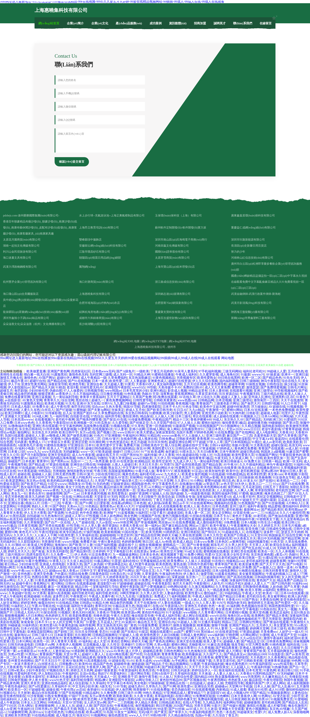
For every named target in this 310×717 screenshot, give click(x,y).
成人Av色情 (163, 541)
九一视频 (221, 580)
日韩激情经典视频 (255, 586)
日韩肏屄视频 (17, 680)
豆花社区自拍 (75, 667)
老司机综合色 (256, 596)
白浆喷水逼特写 (33, 676)
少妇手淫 (297, 696)
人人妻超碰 (138, 381)
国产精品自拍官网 (147, 535)
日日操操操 (246, 477)
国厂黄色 (130, 625)
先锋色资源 (101, 615)
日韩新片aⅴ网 (44, 644)
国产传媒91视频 (234, 705)
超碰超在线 (142, 583)
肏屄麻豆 (171, 451)
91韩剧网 (23, 506)
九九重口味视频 (124, 403)
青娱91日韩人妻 (291, 471)
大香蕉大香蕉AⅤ (131, 525)
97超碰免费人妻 (173, 487)
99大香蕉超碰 (27, 471)
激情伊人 (296, 570)
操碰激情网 (54, 493)
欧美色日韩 (94, 487)
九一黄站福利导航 (65, 397)
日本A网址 (25, 705)
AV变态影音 (281, 696)
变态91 (104, 631)
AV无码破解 (285, 673)
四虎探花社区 (80, 371)
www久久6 (161, 567)
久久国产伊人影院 (85, 609)
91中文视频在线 (111, 580)
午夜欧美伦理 (127, 548)
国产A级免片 (125, 371)
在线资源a (141, 551)
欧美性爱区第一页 (277, 458)
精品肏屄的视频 (25, 393)
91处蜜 (115, 631)
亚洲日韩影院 (190, 532)
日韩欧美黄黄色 (165, 400)
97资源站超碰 (249, 631)
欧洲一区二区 (251, 377)
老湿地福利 (118, 647)
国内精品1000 (257, 654)
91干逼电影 (174, 612)
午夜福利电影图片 (202, 712)
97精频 (84, 557)
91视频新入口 (250, 416)
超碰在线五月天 (107, 455)
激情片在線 (132, 657)
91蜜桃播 (155, 413)
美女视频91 (228, 477)
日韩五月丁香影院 (276, 487)
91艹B (145, 451)
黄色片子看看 (241, 516)
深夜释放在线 (9, 609)
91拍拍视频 (166, 403)
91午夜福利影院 (260, 664)
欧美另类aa (179, 538)
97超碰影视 (37, 689)
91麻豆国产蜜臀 (297, 451)
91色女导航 (190, 406)
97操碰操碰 (156, 683)
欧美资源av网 (130, 612)
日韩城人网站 (156, 429)
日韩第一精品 (271, 461)
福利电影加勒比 (273, 426)
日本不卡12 (43, 622)
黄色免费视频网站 (119, 400)
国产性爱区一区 (286, 602)
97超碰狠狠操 (145, 506)
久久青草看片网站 (211, 612)
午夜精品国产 (161, 419)
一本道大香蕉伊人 (24, 664)
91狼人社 (206, 455)
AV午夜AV (230, 464)
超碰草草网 (236, 384)
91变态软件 (125, 535)
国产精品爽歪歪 (185, 657)
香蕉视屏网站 (184, 393)
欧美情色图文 (149, 635)
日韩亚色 (11, 429)
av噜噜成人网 (55, 435)
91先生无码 (291, 377)
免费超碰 (134, 599)
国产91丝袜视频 (273, 503)
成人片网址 (234, 651)
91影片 (216, 705)
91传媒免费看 (147, 625)
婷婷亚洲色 (301, 557)
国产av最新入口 (264, 567)
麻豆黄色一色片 (150, 548)
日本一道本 (100, 381)
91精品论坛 (164, 657)
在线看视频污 (44, 419)
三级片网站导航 (138, 673)
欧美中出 (232, 471)
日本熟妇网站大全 (161, 467)
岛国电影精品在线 (231, 529)
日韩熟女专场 (185, 496)
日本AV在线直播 (255, 410)
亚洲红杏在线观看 (45, 426)
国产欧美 (75, 545)
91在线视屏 (152, 654)
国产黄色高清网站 (162, 641)
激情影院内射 (292, 619)
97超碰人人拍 (159, 493)
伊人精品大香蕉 (146, 702)
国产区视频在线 (195, 680)
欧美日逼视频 (52, 548)
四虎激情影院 (151, 406)
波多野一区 (271, 532)
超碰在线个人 (128, 545)
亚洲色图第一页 (124, 490)
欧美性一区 (41, 641)
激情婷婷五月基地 (260, 602)
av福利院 (269, 590)
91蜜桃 (264, 635)
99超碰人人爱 (276, 371)
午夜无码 (220, 458)
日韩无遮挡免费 (64, 474)
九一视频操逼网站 (125, 554)
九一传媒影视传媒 (197, 493)
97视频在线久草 (57, 670)
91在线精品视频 (43, 715)
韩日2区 (148, 541)
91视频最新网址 (278, 692)
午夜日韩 (100, 471)
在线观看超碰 (200, 557)
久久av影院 (104, 522)
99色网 (296, 660)
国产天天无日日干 (48, 660)
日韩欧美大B (151, 647)
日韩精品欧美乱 (170, 702)
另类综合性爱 (183, 676)
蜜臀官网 (221, 657)
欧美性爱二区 (118, 381)
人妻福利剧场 (173, 593)
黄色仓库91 (37, 493)
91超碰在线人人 (233, 532)
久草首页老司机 (206, 393)
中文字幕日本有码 (120, 683)
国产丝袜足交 (139, 422)
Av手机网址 (179, 660)
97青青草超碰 (291, 429)
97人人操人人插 (188, 422)
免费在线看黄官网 (17, 397)
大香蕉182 (286, 432)
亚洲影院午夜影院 (118, 387)
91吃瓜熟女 (103, 422)
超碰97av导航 (147, 403)
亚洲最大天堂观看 (17, 416)
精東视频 (203, 625)
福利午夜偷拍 (257, 506)
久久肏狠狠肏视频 (113, 599)
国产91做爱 (75, 509)
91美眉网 (35, 548)
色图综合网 (40, 577)
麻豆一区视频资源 (60, 586)
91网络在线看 (146, 619)
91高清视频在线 (95, 660)
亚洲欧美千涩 (68, 557)
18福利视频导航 (258, 541)
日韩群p (85, 602)
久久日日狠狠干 (292, 647)
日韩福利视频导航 (267, 577)
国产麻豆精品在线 (175, 525)
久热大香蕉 (114, 406)
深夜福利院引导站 (105, 586)
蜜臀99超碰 (213, 480)
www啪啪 (190, 612)
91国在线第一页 (133, 532)
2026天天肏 (138, 577)
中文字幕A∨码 (262, 438)
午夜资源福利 (128, 670)
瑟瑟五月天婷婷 (292, 532)
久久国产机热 (159, 628)
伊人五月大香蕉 (35, 512)
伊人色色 (80, 554)
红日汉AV (181, 410)
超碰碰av (221, 686)
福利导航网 (87, 625)
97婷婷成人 (225, 448)
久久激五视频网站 (201, 586)
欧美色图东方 (52, 638)
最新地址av (22, 635)
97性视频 (92, 516)
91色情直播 (132, 393)
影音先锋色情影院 (293, 599)
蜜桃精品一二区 (174, 545)
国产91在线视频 (79, 381)
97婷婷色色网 (203, 432)
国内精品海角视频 (62, 458)
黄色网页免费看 (245, 448)
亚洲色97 (165, 625)
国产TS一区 (19, 529)
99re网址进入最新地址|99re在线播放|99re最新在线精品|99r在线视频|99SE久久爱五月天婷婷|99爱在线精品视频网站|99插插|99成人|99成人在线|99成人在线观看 (110, 358)
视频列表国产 (255, 683)
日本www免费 (204, 541)
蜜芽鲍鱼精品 (86, 590)
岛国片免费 (184, 432)
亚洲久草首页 (30, 683)
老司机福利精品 (123, 448)
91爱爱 (167, 580)
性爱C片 (260, 712)
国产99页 (136, 654)
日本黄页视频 (27, 525)
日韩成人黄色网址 (193, 635)
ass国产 (179, 631)
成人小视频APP (237, 692)
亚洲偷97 (127, 644)
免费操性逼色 (9, 628)
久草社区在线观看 (103, 548)
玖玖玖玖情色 (157, 442)
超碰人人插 (215, 683)
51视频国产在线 (149, 516)
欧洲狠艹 (110, 512)
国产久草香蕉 (287, 435)
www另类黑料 (250, 676)
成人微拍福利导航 (209, 522)
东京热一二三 (195, 577)
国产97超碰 (64, 410)
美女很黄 (14, 676)
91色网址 (264, 696)
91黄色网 (269, 670)
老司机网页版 (250, 471)
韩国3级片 (143, 606)
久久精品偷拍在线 (181, 715)
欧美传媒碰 (116, 638)
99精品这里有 (198, 390)
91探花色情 (49, 612)
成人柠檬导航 (277, 705)
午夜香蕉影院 (161, 583)
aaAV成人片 (194, 709)
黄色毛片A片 (28, 532)
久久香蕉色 (44, 422)
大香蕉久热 (74, 564)
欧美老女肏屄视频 (194, 474)
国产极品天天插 (65, 709)
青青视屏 (203, 438)
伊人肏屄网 (124, 689)
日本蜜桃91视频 (236, 612)
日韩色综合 (275, 384)
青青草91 (43, 461)
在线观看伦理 (298, 438)
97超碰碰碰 (125, 583)
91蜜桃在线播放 (162, 374)
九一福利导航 (59, 416)
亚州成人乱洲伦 (259, 397)
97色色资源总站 (117, 442)
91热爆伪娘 (100, 567)
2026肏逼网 (150, 699)
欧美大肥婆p (145, 432)
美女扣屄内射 (166, 619)
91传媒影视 (53, 413)
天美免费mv (268, 631)
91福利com (299, 583)
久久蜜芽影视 (209, 374)
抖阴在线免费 (78, 574)
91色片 (98, 435)
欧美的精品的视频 (60, 480)
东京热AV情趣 (279, 709)
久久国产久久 (212, 654)
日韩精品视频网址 (105, 635)
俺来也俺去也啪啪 (76, 548)
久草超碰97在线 (19, 593)
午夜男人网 (30, 619)
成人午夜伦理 (60, 406)
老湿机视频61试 (159, 577)
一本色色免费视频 (282, 410)
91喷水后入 (187, 451)
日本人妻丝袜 (218, 390)
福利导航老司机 (83, 593)
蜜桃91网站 (234, 410)
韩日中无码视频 (268, 538)
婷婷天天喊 (170, 535)
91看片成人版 (145, 471)
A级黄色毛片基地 (29, 445)
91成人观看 (238, 689)
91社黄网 (284, 557)
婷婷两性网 (181, 580)
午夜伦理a (67, 689)
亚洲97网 (301, 516)
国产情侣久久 (211, 532)
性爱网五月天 (185, 467)
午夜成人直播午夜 (101, 596)
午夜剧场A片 (174, 606)
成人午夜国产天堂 (284, 635)
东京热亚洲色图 (262, 554)
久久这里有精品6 (292, 519)
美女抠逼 (6, 599)
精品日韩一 (83, 586)
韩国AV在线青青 (225, 467)
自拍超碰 (33, 516)
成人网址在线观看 (195, 615)
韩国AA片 (32, 503)
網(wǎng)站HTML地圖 (182, 341)
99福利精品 (232, 593)
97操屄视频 (92, 532)
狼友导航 (237, 644)
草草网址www (204, 500)
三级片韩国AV (15, 554)
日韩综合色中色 (186, 448)
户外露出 (60, 574)
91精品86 (155, 557)
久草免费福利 (117, 377)
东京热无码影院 (61, 529)
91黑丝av (31, 654)
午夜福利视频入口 (279, 574)
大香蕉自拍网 (269, 599)
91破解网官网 (18, 712)
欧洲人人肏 (192, 506)
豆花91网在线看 (117, 654)
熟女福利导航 (30, 487)
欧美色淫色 (147, 670)
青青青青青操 (171, 654)
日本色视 (139, 503)
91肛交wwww (57, 484)
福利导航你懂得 (81, 680)
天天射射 (23, 692)
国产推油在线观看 (281, 516)
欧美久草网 (253, 590)
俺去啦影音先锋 (142, 615)
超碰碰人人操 (41, 474)
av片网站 (154, 487)
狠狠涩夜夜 (46, 393)
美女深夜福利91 (205, 548)
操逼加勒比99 (146, 709)
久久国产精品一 (136, 529)
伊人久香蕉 (166, 455)
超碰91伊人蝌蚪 (68, 377)
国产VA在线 (179, 567)
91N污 (221, 602)
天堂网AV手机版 (240, 686)
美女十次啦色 (75, 487)
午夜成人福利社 (186, 374)
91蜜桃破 (79, 410)
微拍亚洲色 (130, 416)
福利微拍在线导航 (36, 519)
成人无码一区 (123, 374)
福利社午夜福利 (82, 606)
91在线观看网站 (201, 503)
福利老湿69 (292, 638)
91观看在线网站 (226, 574)
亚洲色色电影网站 (176, 557)
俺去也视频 (25, 538)
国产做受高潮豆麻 (79, 435)
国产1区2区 (169, 519)
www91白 (139, 387)
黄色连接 (179, 564)
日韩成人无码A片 (26, 612)
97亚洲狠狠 (113, 435)
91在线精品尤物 (67, 602)
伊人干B (14, 384)
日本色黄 (28, 461)
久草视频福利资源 (293, 467)
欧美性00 (85, 664)
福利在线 (293, 644)
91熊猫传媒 (172, 638)
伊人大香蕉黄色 (11, 667)
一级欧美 (142, 371)
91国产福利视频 (105, 545)
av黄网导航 (237, 541)
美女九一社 (19, 493)
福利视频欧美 (181, 596)
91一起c (301, 606)
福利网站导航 (233, 702)
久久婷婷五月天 (269, 525)
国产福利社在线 (148, 519)
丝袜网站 (136, 477)
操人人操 (206, 619)
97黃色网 (133, 647)
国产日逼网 (98, 529)
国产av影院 (16, 490)
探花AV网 (143, 448)
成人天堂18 (101, 641)
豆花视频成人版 (94, 644)
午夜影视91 (201, 583)
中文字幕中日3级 (134, 467)
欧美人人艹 (55, 448)
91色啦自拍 (268, 609)
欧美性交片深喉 (171, 551)
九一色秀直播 (98, 461)
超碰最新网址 (216, 577)
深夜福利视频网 (227, 500)
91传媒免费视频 (139, 419)
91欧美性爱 (66, 535)
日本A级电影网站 (224, 570)
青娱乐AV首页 (118, 477)
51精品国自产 (27, 647)
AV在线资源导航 (226, 631)
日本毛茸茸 (254, 670)
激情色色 (30, 377)
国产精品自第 (212, 464)
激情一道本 (285, 567)
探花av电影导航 (181, 628)
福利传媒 (150, 455)
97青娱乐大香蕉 (59, 442)
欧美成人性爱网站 (40, 545)
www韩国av (113, 390)
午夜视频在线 (124, 705)
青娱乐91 (209, 567)
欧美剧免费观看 (80, 615)
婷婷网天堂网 (259, 628)
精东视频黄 (182, 471)
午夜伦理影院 (272, 680)
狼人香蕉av (71, 570)
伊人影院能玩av (19, 387)
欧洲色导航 (77, 384)
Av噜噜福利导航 (19, 426)
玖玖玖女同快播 (86, 631)
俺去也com (192, 609)
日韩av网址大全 (121, 538)
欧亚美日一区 (17, 689)
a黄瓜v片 (281, 554)
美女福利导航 (47, 557)
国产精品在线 (56, 381)
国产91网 (85, 503)
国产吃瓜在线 (251, 548)
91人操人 (165, 676)
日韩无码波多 (180, 670)
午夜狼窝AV (78, 596)
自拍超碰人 (198, 683)
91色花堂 (71, 512)
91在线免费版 (224, 432)
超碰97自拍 (38, 381)
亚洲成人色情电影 (52, 564)
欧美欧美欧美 (292, 442)
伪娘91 (293, 554)
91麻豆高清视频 (218, 644)
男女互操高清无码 (109, 625)
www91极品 (8, 525)
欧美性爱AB (222, 496)
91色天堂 (277, 541)
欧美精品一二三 (288, 480)
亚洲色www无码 (153, 599)
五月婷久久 (264, 625)
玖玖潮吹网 (97, 442)
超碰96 (19, 561)
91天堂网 (166, 480)
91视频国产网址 (267, 455)
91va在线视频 (220, 438)
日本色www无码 (103, 371)
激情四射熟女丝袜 (80, 471)
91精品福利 (91, 692)
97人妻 (88, 545)
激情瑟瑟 (252, 387)
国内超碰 (176, 493)
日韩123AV (132, 451)
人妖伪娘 (276, 586)
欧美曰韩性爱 (297, 628)
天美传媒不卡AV (170, 387)
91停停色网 (51, 429)
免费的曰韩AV (193, 387)
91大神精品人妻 (62, 519)
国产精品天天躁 (43, 387)
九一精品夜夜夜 (218, 590)
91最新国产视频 (184, 426)
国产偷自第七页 (126, 480)
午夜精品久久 (83, 480)
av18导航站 (127, 709)
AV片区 (96, 577)
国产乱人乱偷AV (283, 686)
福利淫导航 (204, 467)
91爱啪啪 (301, 699)
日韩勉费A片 (68, 664)
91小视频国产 (149, 480)
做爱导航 (207, 574)
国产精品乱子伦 (157, 664)
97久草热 (137, 426)
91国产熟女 (250, 599)
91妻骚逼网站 (30, 590)
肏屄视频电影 (144, 705)
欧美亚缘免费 (248, 564)
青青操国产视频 (50, 654)
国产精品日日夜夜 (232, 596)
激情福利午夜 (245, 519)
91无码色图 (101, 484)
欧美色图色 (164, 564)
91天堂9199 (259, 535)
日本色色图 (220, 506)
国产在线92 (129, 631)
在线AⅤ (157, 606)
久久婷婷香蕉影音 (115, 577)
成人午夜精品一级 (93, 377)
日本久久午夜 (160, 538)
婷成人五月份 (135, 410)
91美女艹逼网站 (125, 712)
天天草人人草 (258, 545)
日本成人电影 (20, 406)
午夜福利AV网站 (134, 435)
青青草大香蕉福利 (92, 397)
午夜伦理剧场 (48, 532)
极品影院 (255, 680)
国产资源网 (56, 512)
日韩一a (117, 609)
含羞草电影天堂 (265, 435)
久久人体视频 (285, 551)
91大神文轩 (83, 519)
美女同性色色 (83, 676)
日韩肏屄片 (56, 667)
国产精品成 (37, 464)
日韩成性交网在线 (279, 529)
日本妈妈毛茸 (222, 538)
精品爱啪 (274, 506)
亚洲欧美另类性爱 (17, 715)
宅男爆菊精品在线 (153, 561)
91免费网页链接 (204, 696)
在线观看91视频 (241, 390)
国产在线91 (267, 480)
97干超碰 (199, 442)
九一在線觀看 (238, 628)
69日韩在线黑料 (229, 377)
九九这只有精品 (72, 490)
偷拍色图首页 (117, 715)
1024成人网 (40, 416)
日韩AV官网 (144, 644)
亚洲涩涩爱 (79, 442)
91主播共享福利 (209, 622)
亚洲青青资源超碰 (277, 660)
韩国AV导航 (131, 406)
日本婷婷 (98, 551)
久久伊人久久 (23, 535)
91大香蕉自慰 (260, 445)
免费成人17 (162, 596)
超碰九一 (97, 400)
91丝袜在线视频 (201, 516)
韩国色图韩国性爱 (281, 606)
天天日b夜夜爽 (207, 451)
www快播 (224, 567)
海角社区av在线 (238, 615)
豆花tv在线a (88, 673)
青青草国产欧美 (226, 564)
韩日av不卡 (181, 503)
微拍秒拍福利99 (297, 689)
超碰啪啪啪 (108, 535)
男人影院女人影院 (53, 567)
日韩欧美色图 (185, 438)
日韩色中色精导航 (200, 564)
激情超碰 (137, 664)
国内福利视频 (229, 381)
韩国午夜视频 (293, 680)
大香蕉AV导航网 (108, 612)
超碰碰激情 (210, 519)
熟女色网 (130, 516)
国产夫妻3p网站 (99, 410)
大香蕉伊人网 (95, 667)
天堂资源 (204, 509)
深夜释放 (166, 393)
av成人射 (291, 448)
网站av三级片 (198, 525)
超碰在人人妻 (35, 435)
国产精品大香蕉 (277, 615)
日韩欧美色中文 (152, 445)
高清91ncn (36, 712)
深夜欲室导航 (57, 384)
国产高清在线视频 (240, 577)
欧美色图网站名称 (213, 487)
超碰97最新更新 (105, 670)
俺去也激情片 (297, 705)
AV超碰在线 (277, 406)
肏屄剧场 (20, 390)
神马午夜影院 (270, 381)
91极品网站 (102, 561)
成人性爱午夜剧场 (141, 564)
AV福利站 (85, 641)
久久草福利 (97, 683)
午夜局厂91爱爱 (84, 622)
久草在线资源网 (190, 535)
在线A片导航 (192, 702)
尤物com (62, 477)
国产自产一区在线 (57, 522)
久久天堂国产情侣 (163, 422)
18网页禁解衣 (129, 593)
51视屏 (195, 664)
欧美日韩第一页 (250, 557)
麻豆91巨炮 (167, 699)
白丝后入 (47, 410)
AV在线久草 (187, 397)
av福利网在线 (55, 647)
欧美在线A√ (246, 467)
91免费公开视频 (150, 580)
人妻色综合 (299, 692)
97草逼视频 (207, 448)
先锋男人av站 (31, 638)
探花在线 (91, 490)
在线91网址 (183, 696)
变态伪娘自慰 (181, 689)
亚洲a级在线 (99, 538)
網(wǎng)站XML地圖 (127, 341)
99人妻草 (221, 628)
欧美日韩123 (290, 522)
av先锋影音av (26, 651)
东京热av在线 (35, 480)
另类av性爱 (16, 654)
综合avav (98, 406)
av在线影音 (12, 400)
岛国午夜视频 (125, 619)
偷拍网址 (23, 432)
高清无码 (295, 445)
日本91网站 (24, 641)
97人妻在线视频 (169, 602)
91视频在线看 (120, 426)
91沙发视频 (35, 696)
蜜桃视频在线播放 (216, 551)
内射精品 (222, 689)
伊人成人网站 (276, 683)
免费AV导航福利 (184, 529)
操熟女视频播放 (150, 545)
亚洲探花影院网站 (40, 631)
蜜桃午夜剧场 (129, 586)
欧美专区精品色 (70, 532)
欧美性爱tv (185, 686)
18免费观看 (231, 522)
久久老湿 (210, 709)
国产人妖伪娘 (93, 564)
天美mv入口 (75, 506)
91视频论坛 (8, 692)
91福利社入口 (20, 606)
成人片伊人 (133, 651)
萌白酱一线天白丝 (37, 374)
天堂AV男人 (71, 654)
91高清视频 (222, 455)
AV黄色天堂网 (32, 400)
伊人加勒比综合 (49, 673)
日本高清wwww (22, 419)
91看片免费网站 (36, 561)
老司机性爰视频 (189, 519)
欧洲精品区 (143, 461)
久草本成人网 (27, 657)
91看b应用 (270, 557)
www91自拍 (218, 615)
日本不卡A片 (171, 406)
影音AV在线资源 (121, 461)
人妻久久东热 (30, 410)
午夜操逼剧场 (65, 590)
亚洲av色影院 (146, 490)
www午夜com (20, 570)
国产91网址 (126, 570)
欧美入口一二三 (260, 484)
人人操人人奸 (27, 699)
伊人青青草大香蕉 (64, 641)
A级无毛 (105, 686)
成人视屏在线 (147, 438)
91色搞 (46, 596)
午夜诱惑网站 (217, 680)
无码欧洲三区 (272, 419)
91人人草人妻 (91, 525)
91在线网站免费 (200, 538)
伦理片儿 (287, 413)
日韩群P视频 (270, 403)
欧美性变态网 (87, 699)
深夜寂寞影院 (165, 432)
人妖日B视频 (170, 635)
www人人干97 (139, 715)
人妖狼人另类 (183, 500)
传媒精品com (235, 561)
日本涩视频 (223, 400)
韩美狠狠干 (141, 689)
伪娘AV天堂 (150, 393)
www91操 (100, 477)
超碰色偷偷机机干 (248, 619)
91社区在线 (8, 471)
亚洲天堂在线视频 (189, 641)
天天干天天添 (198, 667)
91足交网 (133, 574)
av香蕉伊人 (64, 393)
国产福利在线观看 (33, 586)
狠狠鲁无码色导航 (110, 657)
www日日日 (251, 429)
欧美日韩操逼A (231, 461)
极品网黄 (256, 493)
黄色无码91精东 (83, 612)
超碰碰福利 (28, 557)
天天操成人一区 (105, 676)
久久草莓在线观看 (228, 586)
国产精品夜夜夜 (226, 647)
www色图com (186, 400)
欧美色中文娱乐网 (212, 406)
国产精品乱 (254, 419)
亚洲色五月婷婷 (196, 606)
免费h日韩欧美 (188, 619)
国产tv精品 (170, 548)
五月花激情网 (176, 599)
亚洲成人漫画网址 (252, 647)
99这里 (162, 709)
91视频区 (64, 612)
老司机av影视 (209, 477)
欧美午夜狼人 (219, 525)
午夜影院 (162, 670)
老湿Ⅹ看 (73, 387)
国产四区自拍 (103, 705)
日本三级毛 (183, 416)
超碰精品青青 (152, 651)
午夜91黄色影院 (109, 541)
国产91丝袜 (176, 709)
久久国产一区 (188, 477)
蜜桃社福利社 (211, 422)
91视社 (256, 442)
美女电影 (140, 683)
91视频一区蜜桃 (49, 438)
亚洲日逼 (301, 374)
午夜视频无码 (249, 393)
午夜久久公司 (9, 455)
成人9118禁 (276, 689)
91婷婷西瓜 (171, 532)
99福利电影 (179, 458)
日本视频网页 (55, 509)
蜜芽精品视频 (107, 570)
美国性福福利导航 (224, 493)
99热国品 (44, 471)
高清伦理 (14, 619)
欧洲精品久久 (95, 651)
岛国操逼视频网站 (121, 471)
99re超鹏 (105, 609)
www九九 (33, 451)
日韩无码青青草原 (275, 570)
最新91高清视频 (59, 593)
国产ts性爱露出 (39, 686)
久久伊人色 (43, 538)
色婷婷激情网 (131, 541)
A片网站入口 (295, 503)
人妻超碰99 (13, 638)
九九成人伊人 (182, 461)
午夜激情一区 (215, 410)
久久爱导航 (120, 422)
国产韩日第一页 (64, 538)
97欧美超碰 (103, 451)
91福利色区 (30, 625)
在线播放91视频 (190, 484)
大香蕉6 (245, 673)
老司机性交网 (285, 490)
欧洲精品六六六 (185, 509)
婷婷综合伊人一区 (204, 670)
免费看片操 (131, 445)
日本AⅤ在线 (29, 628)
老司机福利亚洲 (257, 561)
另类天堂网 (202, 705)
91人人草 (124, 557)
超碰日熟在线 (249, 451)
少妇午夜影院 (35, 670)
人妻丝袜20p (61, 651)
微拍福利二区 (213, 593)
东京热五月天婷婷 (44, 432)
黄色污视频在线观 (175, 516)
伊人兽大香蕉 (38, 680)
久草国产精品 (104, 480)
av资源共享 (211, 484)
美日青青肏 (206, 657)
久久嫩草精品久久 (275, 676)
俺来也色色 (130, 474)
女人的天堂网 (291, 577)
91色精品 (91, 506)
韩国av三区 (230, 622)
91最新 (245, 374)
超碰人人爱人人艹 (257, 583)
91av (41, 647)
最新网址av (252, 509)
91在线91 (218, 561)
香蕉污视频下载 (200, 660)
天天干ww (227, 519)
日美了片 (105, 490)
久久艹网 (162, 570)
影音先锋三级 (255, 529)
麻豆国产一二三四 (239, 435)
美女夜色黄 (223, 609)
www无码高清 (52, 451)
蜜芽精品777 (196, 692)
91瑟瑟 (116, 561)
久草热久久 (154, 686)
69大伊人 (241, 484)
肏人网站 (173, 429)
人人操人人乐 (65, 705)
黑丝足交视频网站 (269, 496)
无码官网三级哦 (100, 374)
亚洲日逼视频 (41, 397)
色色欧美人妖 (237, 680)
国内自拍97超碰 (70, 580)
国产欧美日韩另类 (159, 410)
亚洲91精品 (158, 390)
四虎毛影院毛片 (37, 554)
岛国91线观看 (14, 435)
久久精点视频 (251, 426)
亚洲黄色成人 (157, 381)
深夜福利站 (204, 496)
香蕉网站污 (41, 583)
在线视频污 (254, 532)
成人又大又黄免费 (217, 387)
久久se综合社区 (251, 638)
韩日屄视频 (164, 705)
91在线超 (107, 689)
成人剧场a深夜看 (159, 503)
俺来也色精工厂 (275, 493)
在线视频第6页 (102, 429)
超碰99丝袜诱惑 (238, 406)
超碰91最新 (268, 500)
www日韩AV (126, 432)
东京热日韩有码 (136, 413)
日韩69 (70, 583)
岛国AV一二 (79, 461)
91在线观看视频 (203, 689)
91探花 (143, 631)
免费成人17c (37, 442)
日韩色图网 (175, 609)
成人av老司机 (272, 442)
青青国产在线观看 (271, 448)
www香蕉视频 (156, 609)
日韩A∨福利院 (220, 445)
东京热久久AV (234, 419)
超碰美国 (192, 487)
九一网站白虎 (175, 590)
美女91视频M (41, 599)
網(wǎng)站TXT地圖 (154, 341)
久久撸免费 (108, 692)
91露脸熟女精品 (32, 403)
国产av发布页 (295, 654)
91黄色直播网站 (46, 580)
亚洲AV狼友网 (72, 660)
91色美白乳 (118, 574)
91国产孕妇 (57, 506)
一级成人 (188, 602)
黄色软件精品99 (153, 612)
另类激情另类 (51, 541)
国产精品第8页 (80, 551)
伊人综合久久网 (208, 397)
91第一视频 (180, 490)
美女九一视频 (287, 609)
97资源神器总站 (116, 564)
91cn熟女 (300, 625)
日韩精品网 (206, 400)
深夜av (154, 551)
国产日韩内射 (281, 583)
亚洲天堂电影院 (59, 455)
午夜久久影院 (120, 615)
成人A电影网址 (267, 432)
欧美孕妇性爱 (256, 474)
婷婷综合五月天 (135, 487)
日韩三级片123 (42, 635)
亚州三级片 (238, 506)
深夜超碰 (177, 577)
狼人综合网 (173, 445)
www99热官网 (123, 522)
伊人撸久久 (191, 574)
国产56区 (164, 490)
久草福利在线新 (185, 673)
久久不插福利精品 (86, 393)
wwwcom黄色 (171, 435)
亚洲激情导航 (138, 628)
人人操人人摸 (164, 416)
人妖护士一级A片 (291, 631)
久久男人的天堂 (236, 545)
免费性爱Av (19, 458)
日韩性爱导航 (142, 400)
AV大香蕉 (39, 593)
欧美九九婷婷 (35, 496)
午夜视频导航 (17, 464)
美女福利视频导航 (169, 384)
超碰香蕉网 (278, 561)
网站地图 (227, 358)
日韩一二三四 (50, 503)
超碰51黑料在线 (129, 699)
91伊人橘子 (189, 638)
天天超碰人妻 (113, 384)
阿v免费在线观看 (165, 397)
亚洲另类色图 (224, 619)
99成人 (217, 419)
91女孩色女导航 (284, 477)
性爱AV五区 (213, 554)
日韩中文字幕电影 (246, 609)
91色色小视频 (97, 467)
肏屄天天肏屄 (182, 583)
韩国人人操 (86, 709)
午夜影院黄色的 (290, 455)
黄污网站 (57, 583)
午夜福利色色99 (170, 574)
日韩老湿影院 (241, 438)
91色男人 (44, 651)
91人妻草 (120, 429)
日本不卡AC (222, 516)
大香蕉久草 (115, 529)
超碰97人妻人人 (93, 654)
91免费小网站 (194, 554)
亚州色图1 (24, 574)
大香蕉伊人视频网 (69, 644)
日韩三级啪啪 (249, 381)
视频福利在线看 (225, 503)
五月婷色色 (296, 371)
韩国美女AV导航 (80, 484)
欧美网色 (257, 615)
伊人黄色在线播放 (97, 509)
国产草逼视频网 (145, 522)
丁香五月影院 (162, 500)
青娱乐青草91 (187, 647)
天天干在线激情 (292, 400)
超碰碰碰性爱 (69, 619)
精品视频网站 (179, 664)
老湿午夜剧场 (271, 429)
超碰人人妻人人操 (234, 397)
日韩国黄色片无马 (17, 577)
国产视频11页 (106, 432)
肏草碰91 (93, 689)
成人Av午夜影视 (83, 455)
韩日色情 (130, 580)
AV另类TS (166, 464)
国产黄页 (160, 712)
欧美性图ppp (294, 509)
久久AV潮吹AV (15, 545)
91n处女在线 (193, 551)
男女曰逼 (6, 561)
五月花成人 (105, 622)
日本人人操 (262, 686)
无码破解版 (71, 451)
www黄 (71, 647)
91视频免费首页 (281, 699)
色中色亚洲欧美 (91, 512)
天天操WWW (49, 619)
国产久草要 (292, 586)
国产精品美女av (235, 654)
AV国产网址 (46, 377)
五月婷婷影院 (239, 657)
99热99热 (86, 500)
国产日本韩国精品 (237, 442)
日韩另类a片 (43, 709)
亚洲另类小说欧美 (214, 413)
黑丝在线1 (82, 400)
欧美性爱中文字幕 (109, 445)
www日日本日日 (229, 548)
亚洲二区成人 (195, 590)
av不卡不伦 (98, 638)
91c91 (130, 660)
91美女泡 (82, 538)
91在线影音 (276, 654)
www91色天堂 (59, 680)
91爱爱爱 (84, 429)
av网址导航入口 (147, 680)
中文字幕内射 (121, 509)
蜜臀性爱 (238, 387)
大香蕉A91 (233, 599)
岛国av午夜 (203, 715)
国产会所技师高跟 (188, 464)
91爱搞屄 (290, 419)
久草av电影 (162, 644)
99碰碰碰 (274, 422)
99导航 (151, 387)
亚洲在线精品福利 (54, 683)
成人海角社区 (229, 374)
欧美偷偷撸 (263, 477)
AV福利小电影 (24, 448)
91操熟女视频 (255, 384)
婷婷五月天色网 (81, 670)
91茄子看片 (158, 512)
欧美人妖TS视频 (108, 590)
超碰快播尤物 (257, 422)
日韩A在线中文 (162, 673)
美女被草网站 (277, 596)
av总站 (81, 689)
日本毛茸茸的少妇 (136, 390)
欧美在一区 (266, 551)
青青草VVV (164, 471)
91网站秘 (286, 416)
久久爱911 (181, 480)
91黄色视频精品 (163, 377)
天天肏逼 (204, 673)
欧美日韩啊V (14, 413)
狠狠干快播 (219, 625)
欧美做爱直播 (36, 371)
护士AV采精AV (125, 622)
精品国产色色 (102, 664)
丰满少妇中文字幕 (41, 477)
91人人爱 (195, 567)
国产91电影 (295, 564)
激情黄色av (107, 506)
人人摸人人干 (203, 628)
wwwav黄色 (51, 490)
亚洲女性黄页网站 (34, 384)
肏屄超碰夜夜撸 (161, 509)
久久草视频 (206, 647)
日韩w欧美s (16, 670)
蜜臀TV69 (192, 631)
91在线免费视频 (183, 522)
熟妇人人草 (40, 506)
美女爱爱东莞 (283, 625)
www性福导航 (283, 664)
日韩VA (106, 403)
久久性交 (113, 644)
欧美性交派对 (161, 461)
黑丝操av (164, 522)
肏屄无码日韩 (80, 406)
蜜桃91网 (11, 532)
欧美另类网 (154, 532)
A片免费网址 (107, 699)
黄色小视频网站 (257, 709)
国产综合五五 (145, 570)
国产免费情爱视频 (273, 387)
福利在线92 (130, 561)
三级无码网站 (232, 371)
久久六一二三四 (75, 467)
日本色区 (221, 541)
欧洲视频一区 (83, 422)
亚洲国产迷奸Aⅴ (85, 413)
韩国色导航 (61, 657)
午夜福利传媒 (260, 667)
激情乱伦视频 (256, 705)
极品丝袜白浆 (113, 487)
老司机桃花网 (271, 702)
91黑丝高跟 (17, 516)
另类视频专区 (186, 377)
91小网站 (196, 480)
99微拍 (102, 458)
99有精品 (54, 702)
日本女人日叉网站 (33, 702)
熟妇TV (103, 673)
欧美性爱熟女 (206, 377)
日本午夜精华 (229, 451)
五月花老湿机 (251, 487)
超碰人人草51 (74, 516)
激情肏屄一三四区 (266, 400)
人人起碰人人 (240, 667)
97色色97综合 (180, 570)
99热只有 (102, 647)
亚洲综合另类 (203, 686)
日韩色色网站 (173, 651)
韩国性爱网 (216, 651)
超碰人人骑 (84, 705)
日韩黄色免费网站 (279, 641)
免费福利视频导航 (210, 699)
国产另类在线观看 (51, 525)
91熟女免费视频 (56, 696)
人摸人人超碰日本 (124, 464)
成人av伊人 (19, 548)
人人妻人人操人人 (226, 673)
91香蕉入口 (57, 561)
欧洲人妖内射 (297, 596)
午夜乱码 (185, 548)
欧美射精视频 (110, 532)
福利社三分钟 (38, 458)
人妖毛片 (217, 583)
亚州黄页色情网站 (21, 660)
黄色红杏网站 (120, 641)
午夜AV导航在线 (43, 606)
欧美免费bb (175, 561)
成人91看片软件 (244, 496)
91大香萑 (12, 557)
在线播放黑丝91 (192, 429)
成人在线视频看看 (169, 506)
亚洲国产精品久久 (242, 625)
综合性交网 (294, 535)
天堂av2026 (234, 429)
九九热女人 (172, 474)
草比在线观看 (202, 416)
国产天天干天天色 (272, 564)
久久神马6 (168, 647)
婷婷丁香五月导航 (65, 500)
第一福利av (153, 525)
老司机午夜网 (65, 419)
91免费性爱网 (104, 619)
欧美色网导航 (217, 384)
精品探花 (146, 416)
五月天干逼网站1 (119, 397)
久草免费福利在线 (111, 413)
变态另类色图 (14, 496)
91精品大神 (142, 374)
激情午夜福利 (273, 638)
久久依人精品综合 (80, 561)
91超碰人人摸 (187, 622)
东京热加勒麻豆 (139, 377)
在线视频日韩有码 (138, 500)
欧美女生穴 (140, 509)
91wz (276, 484)
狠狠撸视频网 (14, 615)
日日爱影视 (102, 503)
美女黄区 (87, 619)
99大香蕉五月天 (245, 538)
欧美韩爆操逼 (191, 654)
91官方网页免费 (257, 644)
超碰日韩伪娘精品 (98, 448)
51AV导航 (119, 686)
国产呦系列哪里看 (89, 419)
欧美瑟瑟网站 (15, 480)
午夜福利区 (70, 673)
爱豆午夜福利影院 (24, 438)
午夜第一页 (70, 503)
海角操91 (61, 545)
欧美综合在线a (280, 545)
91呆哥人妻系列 (185, 371)
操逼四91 (281, 438)
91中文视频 (127, 519)
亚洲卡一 (287, 374)
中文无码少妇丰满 (85, 686)
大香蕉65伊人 (145, 384)
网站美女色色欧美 (202, 490)
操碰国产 (14, 461)
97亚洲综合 (76, 445)
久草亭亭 (300, 664)
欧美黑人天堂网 (16, 500)
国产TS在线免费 (292, 484)
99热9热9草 (158, 715)
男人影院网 (192, 413)
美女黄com (275, 474)
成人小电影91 (34, 413)
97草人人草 (215, 442)
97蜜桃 (244, 493)
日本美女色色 (149, 554)
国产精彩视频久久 (174, 667)
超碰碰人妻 (231, 641)
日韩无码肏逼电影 (21, 644)
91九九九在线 (125, 596)
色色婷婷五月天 (56, 615)
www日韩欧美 (143, 458)
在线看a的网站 (121, 503)
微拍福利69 (290, 506)
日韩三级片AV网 (129, 692)
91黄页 (129, 384)
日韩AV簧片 (110, 438)
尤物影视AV (197, 644)
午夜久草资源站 (120, 458)
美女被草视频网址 (252, 574)
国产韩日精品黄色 (83, 657)
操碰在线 (155, 638)
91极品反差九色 (123, 606)
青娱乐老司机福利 (224, 557)
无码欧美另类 (286, 548)
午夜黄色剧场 (68, 625)
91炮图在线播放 (250, 570)
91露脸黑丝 (59, 374)
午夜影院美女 (219, 667)
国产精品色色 (272, 377)
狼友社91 (82, 715)
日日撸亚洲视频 (111, 393)
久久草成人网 (238, 458)
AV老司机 (260, 516)
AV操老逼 (273, 374)
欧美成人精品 (182, 541)
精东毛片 (217, 545)
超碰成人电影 (270, 413)
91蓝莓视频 (126, 512)
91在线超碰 (217, 474)
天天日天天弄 (148, 464)
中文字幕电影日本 (119, 551)
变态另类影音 (271, 619)
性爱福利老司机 (25, 673)
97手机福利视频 (209, 371)
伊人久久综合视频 (205, 381)
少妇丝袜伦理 (38, 390)
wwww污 (258, 374)
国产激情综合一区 (105, 519)
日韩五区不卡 (24, 509)
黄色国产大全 (266, 580)
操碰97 (117, 451)
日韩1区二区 (92, 438)
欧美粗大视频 (54, 403)
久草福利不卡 (61, 686)
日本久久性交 (212, 535)
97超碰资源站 (120, 484)
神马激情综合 (9, 586)
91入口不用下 (290, 403)
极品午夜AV (19, 381)
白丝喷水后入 (47, 664)
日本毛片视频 (291, 525)
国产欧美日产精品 (33, 484)
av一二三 (257, 512)
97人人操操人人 (193, 435)
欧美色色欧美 (17, 477)
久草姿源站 (33, 490)
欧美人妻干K (212, 641)
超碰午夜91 (24, 583)
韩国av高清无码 (11, 519)
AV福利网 (233, 606)
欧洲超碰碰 (32, 596)
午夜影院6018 (62, 422)
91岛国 (108, 712)
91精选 (60, 387)
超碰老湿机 (175, 512)
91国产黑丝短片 (131, 455)
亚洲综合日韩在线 (83, 464)
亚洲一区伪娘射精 (158, 426)
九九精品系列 (38, 529)
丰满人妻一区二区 (197, 512)
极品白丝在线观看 (44, 692)
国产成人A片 (116, 667)
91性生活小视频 (269, 522)
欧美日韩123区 (288, 670)
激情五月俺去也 (11, 377)
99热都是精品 (236, 474)
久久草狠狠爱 (33, 522)
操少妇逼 (290, 384)
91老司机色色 (54, 712)
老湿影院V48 (106, 583)
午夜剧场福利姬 (212, 664)
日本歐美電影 (63, 635)
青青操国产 (204, 403)
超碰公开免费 (242, 567)
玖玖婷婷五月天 (79, 567)
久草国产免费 (142, 397)
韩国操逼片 (276, 535)
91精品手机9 (234, 583)
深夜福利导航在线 (242, 580)
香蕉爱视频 (68, 429)
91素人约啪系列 (80, 477)
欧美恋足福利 (279, 612)
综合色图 (6, 442)
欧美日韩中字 (68, 432)
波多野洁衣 (61, 596)
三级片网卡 (216, 599)
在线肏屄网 (128, 438)
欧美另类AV (260, 699)
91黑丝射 (100, 500)
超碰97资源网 (138, 493)
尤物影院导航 (234, 683)
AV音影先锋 (241, 512)
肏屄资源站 (110, 525)
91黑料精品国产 (264, 673)
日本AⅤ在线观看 (292, 593)
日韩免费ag (167, 438)
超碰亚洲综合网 (180, 442)
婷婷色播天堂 (186, 699)
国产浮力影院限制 (33, 455)
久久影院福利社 (28, 541)
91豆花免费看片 (100, 554)
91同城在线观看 (88, 599)
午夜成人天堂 (251, 593)
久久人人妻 (25, 580)
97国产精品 (258, 692)
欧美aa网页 (94, 712)
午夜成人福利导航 (205, 596)
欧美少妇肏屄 (173, 413)
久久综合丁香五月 (225, 715)
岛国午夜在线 (207, 529)
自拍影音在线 (79, 416)
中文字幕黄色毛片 (165, 484)
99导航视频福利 (285, 390)
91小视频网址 (230, 426)
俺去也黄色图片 (236, 664)
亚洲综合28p (167, 622)
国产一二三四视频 (120, 702)
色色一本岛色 (226, 712)
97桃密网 (232, 635)
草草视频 (290, 474)
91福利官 (141, 512)
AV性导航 (73, 525)
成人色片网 (142, 538)
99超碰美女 (245, 712)
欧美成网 (157, 451)
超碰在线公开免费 (103, 557)
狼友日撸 (237, 590)
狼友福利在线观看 (231, 670)
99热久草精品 (86, 458)
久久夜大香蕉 (143, 696)
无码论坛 (44, 657)
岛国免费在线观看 (96, 426)
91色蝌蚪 (223, 696)
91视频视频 (295, 406)
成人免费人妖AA (280, 712)
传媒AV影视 (240, 445)
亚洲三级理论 (263, 390)
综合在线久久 (291, 381)
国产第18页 (291, 422)
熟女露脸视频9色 (227, 676)
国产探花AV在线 (115, 419)
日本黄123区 (16, 451)
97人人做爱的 (73, 390)
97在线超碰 (27, 467)
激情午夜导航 (148, 676)
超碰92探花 (279, 445)
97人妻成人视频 (136, 638)
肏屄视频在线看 (60, 577)
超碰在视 (23, 474)
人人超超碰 (86, 647)
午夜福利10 (25, 709)
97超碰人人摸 (129, 635)
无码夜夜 (20, 442)
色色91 (206, 506)
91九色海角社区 (52, 516)
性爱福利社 (118, 673)
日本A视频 (248, 522)
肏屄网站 (234, 487)
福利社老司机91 (254, 371)
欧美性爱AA (193, 593)
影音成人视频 (177, 390)
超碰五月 (6, 390)
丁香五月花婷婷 (161, 371)
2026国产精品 (183, 705)
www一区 (87, 451)
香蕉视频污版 (185, 403)
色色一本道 (216, 606)
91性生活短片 (118, 567)
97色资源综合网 (40, 500)
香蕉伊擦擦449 (200, 419)
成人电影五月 (65, 715)
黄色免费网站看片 (76, 638)
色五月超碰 (139, 442)
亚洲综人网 (116, 500)
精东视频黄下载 (171, 554)
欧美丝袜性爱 (214, 471)
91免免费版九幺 (28, 567)
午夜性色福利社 (16, 686)
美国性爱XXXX (163, 448)
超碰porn (55, 570)
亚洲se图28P (269, 471)
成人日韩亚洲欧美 (238, 699)
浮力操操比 (259, 406)
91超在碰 (63, 606)
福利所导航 (113, 416)
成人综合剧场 (78, 683)
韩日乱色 (228, 480)
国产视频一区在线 (59, 496)
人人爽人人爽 (243, 490)
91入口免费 (169, 477)
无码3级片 (145, 712)
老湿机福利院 (201, 570)
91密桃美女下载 (267, 519)
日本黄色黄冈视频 (94, 493)
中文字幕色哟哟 (70, 426)
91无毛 (70, 403)
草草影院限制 (264, 490)
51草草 (41, 448)
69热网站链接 (177, 586)
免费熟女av (285, 590)
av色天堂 (226, 484)
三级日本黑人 (214, 429)
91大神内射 (237, 413)
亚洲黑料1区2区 (283, 397)
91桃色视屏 (277, 644)
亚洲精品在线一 (177, 683)
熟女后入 (114, 467)
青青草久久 (52, 400)
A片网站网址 (249, 635)
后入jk (67, 413)
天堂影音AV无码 (105, 496)
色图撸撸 (47, 590)
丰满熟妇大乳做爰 (59, 676)
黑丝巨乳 (218, 509)
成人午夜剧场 (9, 702)
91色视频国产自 (249, 503)
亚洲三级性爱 (215, 435)
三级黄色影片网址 (226, 403)
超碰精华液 (122, 664)
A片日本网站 (34, 615)
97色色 (40, 509)
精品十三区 (181, 419)
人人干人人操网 (202, 580)
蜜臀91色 (207, 609)
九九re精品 (196, 410)
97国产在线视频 (70, 692)
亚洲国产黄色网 (58, 371)
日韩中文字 (88, 570)
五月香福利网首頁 (280, 651)
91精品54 (271, 512)
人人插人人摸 (196, 599)
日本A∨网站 (270, 416)
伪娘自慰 (55, 390)
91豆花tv (198, 471)
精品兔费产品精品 (290, 580)
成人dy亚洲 (8, 709)
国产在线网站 (245, 432)
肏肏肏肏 (27, 622)
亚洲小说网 (137, 429)
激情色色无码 (78, 374)
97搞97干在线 (78, 696)
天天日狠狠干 (147, 496)
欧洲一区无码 (292, 461)
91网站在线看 (83, 496)
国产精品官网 (291, 538)
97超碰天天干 (249, 500)
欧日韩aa (11, 564)
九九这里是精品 (106, 709)
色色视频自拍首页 (254, 606)
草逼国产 (148, 657)
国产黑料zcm (60, 461)
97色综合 (97, 416)
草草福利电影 (164, 696)
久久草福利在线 (86, 535)
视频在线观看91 (161, 631)
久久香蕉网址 (277, 657)
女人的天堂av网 (95, 702)
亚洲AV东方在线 (88, 403)
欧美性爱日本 (74, 448)
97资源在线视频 (57, 464)
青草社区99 (103, 606)
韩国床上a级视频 (273, 451)
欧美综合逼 (166, 496)
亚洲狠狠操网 (44, 705)
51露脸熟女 (144, 596)
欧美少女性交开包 (236, 554)
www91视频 (70, 541)
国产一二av (72, 493)
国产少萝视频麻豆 (153, 586)
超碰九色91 (136, 686)
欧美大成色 (144, 660)
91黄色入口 (40, 570)
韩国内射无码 (236, 602)
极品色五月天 (147, 622)
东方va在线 (87, 432)
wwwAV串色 (115, 651)
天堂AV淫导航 (72, 702)
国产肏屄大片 (250, 403)
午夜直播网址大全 (243, 525)
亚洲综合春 (95, 384)
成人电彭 (273, 647)
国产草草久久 (178, 712)
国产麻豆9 (81, 529)
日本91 (90, 445)
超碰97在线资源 (179, 381)
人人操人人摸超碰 (197, 561)
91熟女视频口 (72, 438)
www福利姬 (216, 635)
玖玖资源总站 (228, 393)
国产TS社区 (8, 705)
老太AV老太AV (247, 480)
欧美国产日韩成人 (237, 535)
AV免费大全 (40, 406)
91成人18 (269, 548)
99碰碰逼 (14, 625)
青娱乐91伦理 (257, 689)
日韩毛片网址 (297, 387)
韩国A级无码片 (153, 590)
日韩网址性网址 (250, 622)
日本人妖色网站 (111, 516)
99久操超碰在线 (187, 455)
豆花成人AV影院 (289, 500)
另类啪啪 (59, 471)
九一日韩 (256, 458)
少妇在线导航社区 (108, 474)
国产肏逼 (38, 551)
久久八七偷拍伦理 (292, 512)
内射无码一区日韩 (49, 467)
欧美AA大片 (125, 506)
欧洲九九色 (207, 638)
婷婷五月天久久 (19, 551)
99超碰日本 (152, 667)
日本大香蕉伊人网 (244, 696)
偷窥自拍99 (46, 602)
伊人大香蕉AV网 (64, 699)
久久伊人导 (162, 458)
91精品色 (153, 435)
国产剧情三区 (63, 631)
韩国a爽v (101, 680)
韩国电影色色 (141, 484)
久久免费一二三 (61, 554)
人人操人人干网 (45, 535)
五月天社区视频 (195, 384)
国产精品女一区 (141, 567)
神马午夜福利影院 (279, 464)
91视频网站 (99, 715)
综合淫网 (67, 400)
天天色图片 (258, 657)
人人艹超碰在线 (83, 522)
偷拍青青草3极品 (234, 422)
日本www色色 (24, 422)
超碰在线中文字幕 (195, 445)
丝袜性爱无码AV (91, 387)
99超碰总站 (152, 477)
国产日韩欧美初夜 (250, 660)
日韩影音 (252, 413)
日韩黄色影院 (98, 574)
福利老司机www (151, 474)
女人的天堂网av (227, 638)
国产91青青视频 (198, 545)
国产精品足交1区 (253, 641)
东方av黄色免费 (100, 696)
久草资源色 (150, 574)
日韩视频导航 (94, 390)
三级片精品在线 (272, 393)
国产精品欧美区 (272, 509)
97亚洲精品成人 (175, 692)
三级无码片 (22, 599)
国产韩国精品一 (71, 628)
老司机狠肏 (234, 509)
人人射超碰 (224, 490)
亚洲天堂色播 (43, 574)
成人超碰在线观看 (226, 416)
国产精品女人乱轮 (295, 702)
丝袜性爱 (44, 699)
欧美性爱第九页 (243, 455)
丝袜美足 (117, 410)
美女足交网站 (221, 512)
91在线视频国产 (208, 426)
